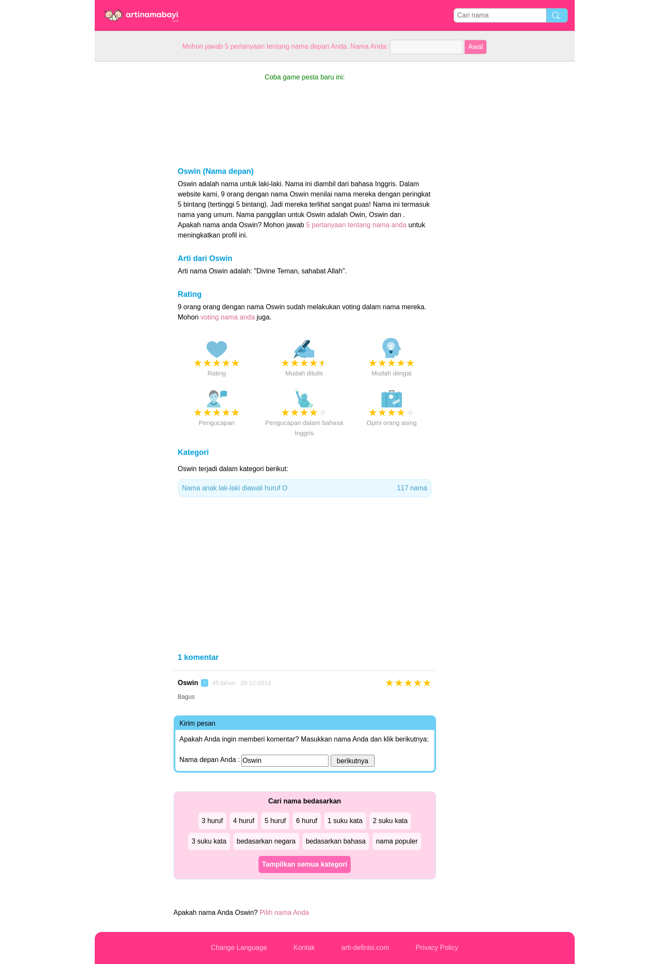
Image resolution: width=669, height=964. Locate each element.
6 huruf (306, 820)
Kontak (304, 947)
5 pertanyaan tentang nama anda (356, 225)
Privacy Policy (437, 947)
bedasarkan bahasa (336, 841)
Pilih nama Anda (284, 912)
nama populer (397, 841)
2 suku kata (390, 820)
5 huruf (275, 820)
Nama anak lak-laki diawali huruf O (305, 488)
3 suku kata (209, 841)
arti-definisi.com (365, 947)
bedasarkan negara (266, 841)
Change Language (239, 947)
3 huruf (212, 820)
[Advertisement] (129, 190)
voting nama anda (228, 317)
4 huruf (243, 820)
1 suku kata (345, 820)
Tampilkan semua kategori (304, 864)
